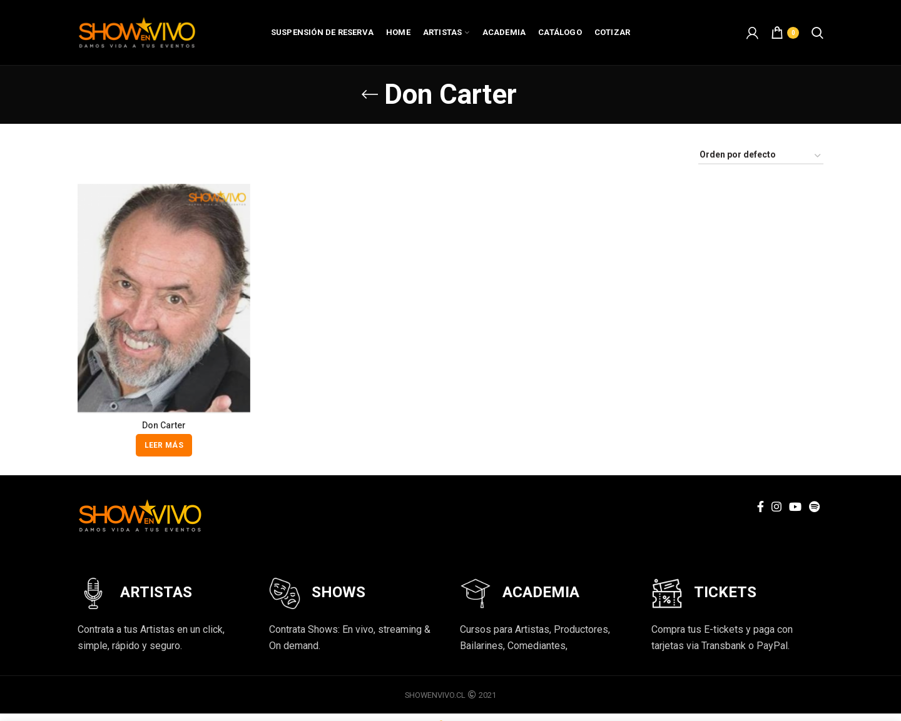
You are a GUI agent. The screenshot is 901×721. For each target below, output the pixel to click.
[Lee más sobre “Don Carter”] (164, 445)
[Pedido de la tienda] (760, 156)
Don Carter (164, 425)
